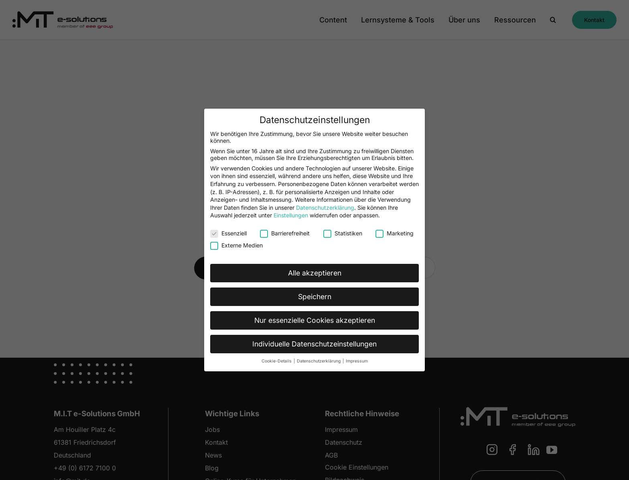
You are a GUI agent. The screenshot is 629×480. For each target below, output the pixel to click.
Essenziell (228, 233)
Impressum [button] (357, 361)
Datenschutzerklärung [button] (319, 361)
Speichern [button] (314, 296)
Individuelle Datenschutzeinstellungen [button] (314, 344)
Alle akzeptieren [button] (314, 273)
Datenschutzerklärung (325, 207)
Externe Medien (236, 245)
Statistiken (342, 233)
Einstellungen (291, 215)
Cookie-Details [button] (277, 361)
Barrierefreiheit (285, 233)
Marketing (394, 233)
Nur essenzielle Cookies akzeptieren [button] (314, 320)
